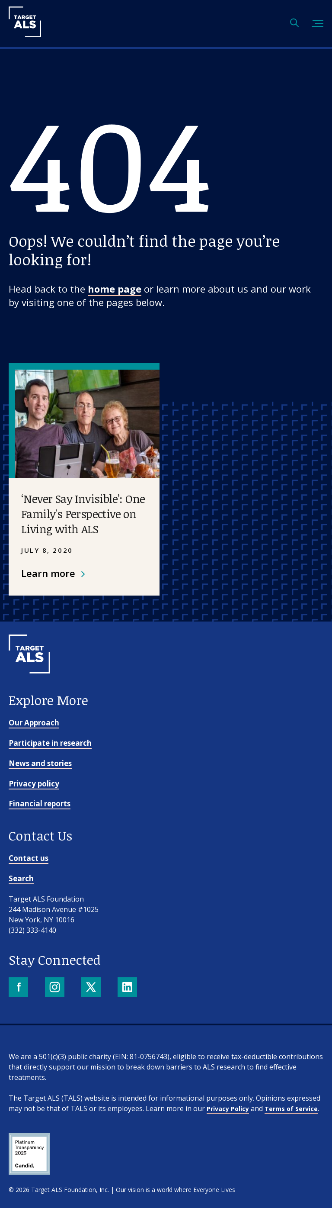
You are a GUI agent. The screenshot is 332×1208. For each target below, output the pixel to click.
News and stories (40, 763)
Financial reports (39, 804)
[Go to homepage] (29, 688)
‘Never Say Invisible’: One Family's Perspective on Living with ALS (83, 514)
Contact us (28, 858)
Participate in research (50, 743)
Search (21, 878)
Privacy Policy (228, 1109)
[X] (91, 988)
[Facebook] (19, 988)
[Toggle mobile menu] (317, 23)
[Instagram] (55, 988)
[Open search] (294, 23)
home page (114, 288)
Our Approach (34, 723)
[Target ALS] (25, 34)
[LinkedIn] (128, 988)
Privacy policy (34, 784)
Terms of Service (291, 1109)
